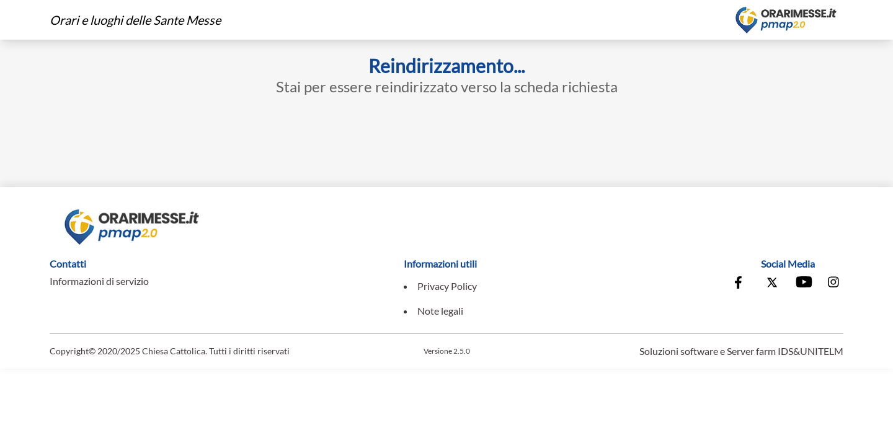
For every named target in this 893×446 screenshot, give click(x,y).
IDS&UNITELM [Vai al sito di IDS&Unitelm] (810, 351)
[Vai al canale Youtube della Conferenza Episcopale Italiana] (803, 283)
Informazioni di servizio (99, 281)
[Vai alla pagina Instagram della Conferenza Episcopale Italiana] (834, 283)
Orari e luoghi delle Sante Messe (135, 19)
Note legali (440, 311)
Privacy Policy (447, 286)
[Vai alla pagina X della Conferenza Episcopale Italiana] (772, 283)
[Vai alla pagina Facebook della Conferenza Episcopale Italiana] (741, 283)
